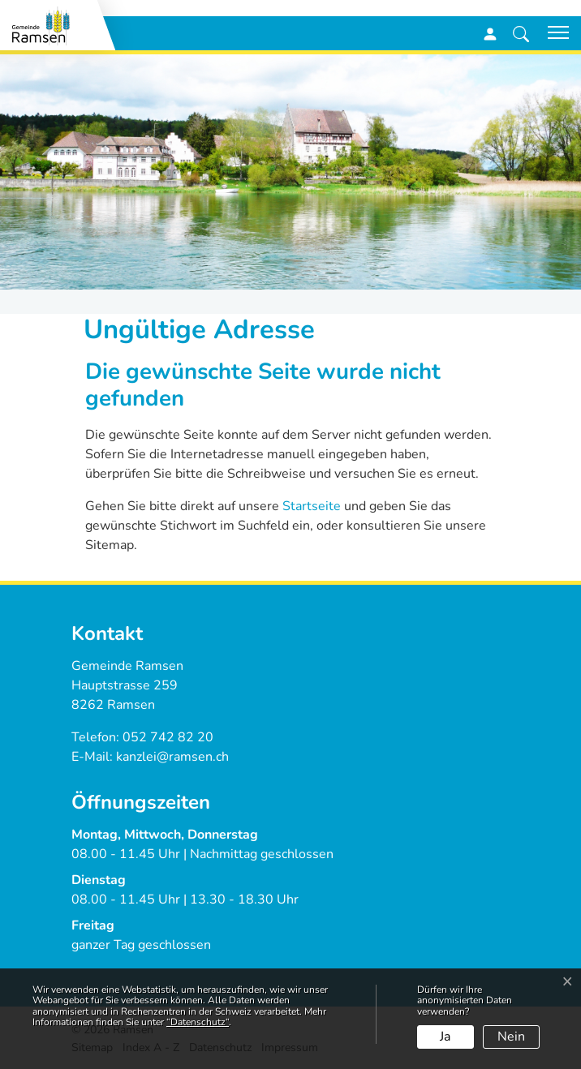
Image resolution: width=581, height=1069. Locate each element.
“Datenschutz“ (197, 1021)
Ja (445, 1036)
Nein (511, 1036)
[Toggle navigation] (552, 32)
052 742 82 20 (168, 737)
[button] (521, 33)
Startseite (311, 506)
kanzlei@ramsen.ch (172, 757)
